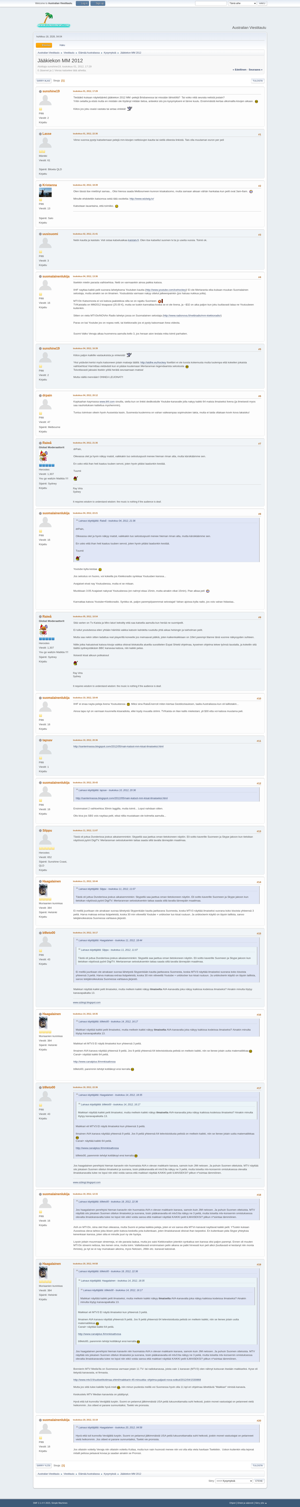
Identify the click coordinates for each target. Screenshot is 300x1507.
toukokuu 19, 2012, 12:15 (85, 1194)
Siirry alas (43, 81)
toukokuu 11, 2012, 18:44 (85, 881)
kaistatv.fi (133, 240)
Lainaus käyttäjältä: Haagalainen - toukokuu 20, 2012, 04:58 (110, 1427)
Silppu (47, 830)
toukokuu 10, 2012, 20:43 (85, 782)
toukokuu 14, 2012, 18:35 (85, 1014)
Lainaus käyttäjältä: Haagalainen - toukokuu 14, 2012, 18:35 (110, 1095)
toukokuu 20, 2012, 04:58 (85, 1263)
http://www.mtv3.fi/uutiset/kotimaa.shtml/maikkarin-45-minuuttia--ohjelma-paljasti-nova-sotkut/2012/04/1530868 (137, 1379)
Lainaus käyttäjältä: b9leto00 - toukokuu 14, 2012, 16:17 (108, 1021)
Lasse (46, 133)
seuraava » (255, 69)
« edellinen (239, 69)
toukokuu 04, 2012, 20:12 (85, 395)
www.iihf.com (107, 401)
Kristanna (49, 185)
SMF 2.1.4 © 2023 (41, 1503)
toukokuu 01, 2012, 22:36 (85, 133)
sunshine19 (51, 91)
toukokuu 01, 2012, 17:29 (85, 91)
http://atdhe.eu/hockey (153, 362)
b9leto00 (48, 932)
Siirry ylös (43, 1465)
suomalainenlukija (56, 276)
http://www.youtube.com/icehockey (166, 289)
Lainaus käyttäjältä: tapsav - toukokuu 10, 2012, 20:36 (107, 790)
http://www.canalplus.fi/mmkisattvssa (94, 1061)
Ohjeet (232, 1503)
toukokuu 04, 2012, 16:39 (85, 348)
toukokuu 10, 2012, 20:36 (85, 740)
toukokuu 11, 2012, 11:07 (85, 830)
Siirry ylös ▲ (261, 1503)
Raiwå (46, 443)
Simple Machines (59, 1503)
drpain (47, 395)
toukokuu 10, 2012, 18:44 (85, 697)
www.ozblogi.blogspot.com (87, 1002)
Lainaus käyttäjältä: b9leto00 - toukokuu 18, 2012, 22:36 (108, 1201)
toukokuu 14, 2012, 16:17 (85, 932)
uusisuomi (50, 234)
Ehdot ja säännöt (245, 1503)
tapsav (47, 740)
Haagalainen (51, 881)
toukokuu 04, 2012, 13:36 (85, 276)
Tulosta (258, 81)
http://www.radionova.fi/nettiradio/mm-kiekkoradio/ (192, 315)
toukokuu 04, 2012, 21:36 (85, 443)
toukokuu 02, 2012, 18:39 (85, 185)
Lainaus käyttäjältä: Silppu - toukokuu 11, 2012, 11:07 (107, 889)
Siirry (211, 1480)
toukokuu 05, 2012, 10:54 (85, 616)
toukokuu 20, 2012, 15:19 (85, 1420)
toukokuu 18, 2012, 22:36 (85, 1087)
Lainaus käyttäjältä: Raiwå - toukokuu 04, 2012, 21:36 (107, 520)
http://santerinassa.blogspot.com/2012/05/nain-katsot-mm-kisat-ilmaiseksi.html (118, 746)
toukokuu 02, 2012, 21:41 (85, 234)
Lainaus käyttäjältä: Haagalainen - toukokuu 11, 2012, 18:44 (110, 940)
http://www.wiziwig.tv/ (142, 198)
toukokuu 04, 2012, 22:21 (85, 513)
